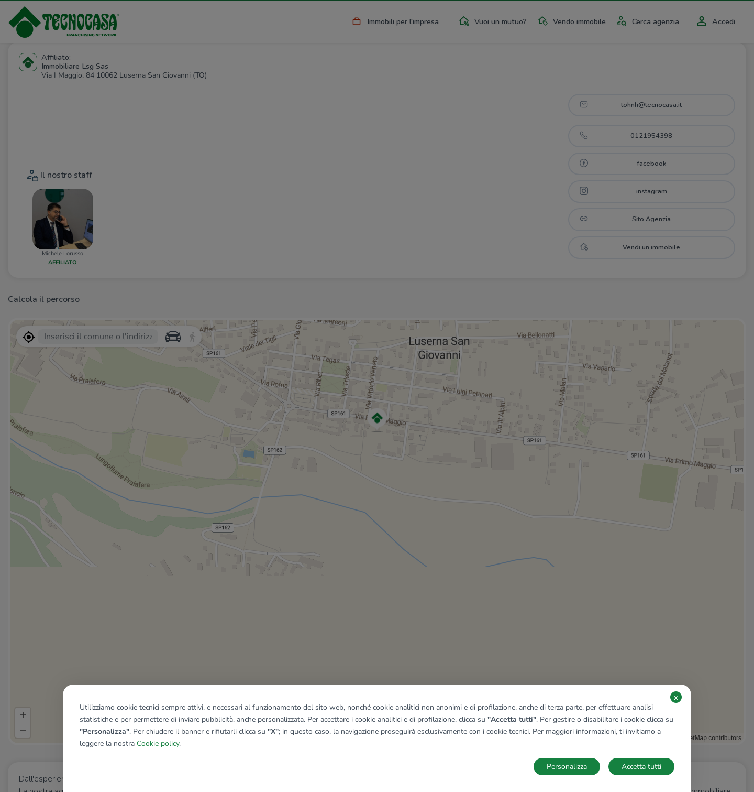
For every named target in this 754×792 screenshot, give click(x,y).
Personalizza (567, 767)
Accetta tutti (641, 767)
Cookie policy (158, 743)
